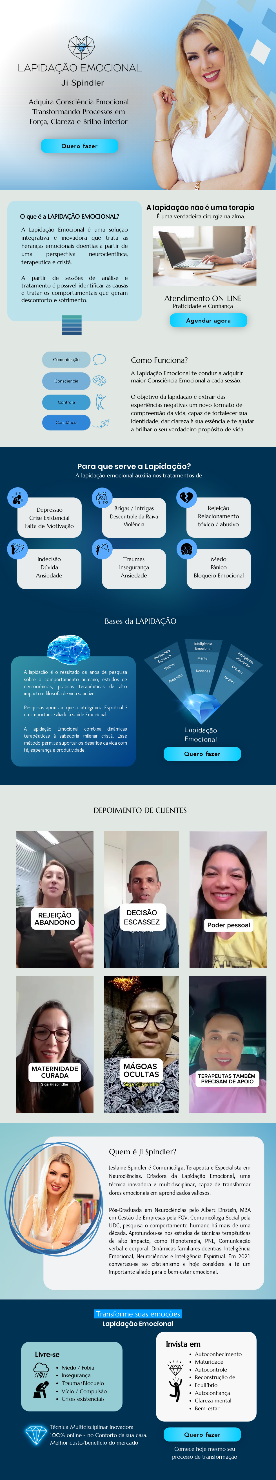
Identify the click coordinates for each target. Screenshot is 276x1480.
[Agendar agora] (208, 320)
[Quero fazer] (79, 146)
